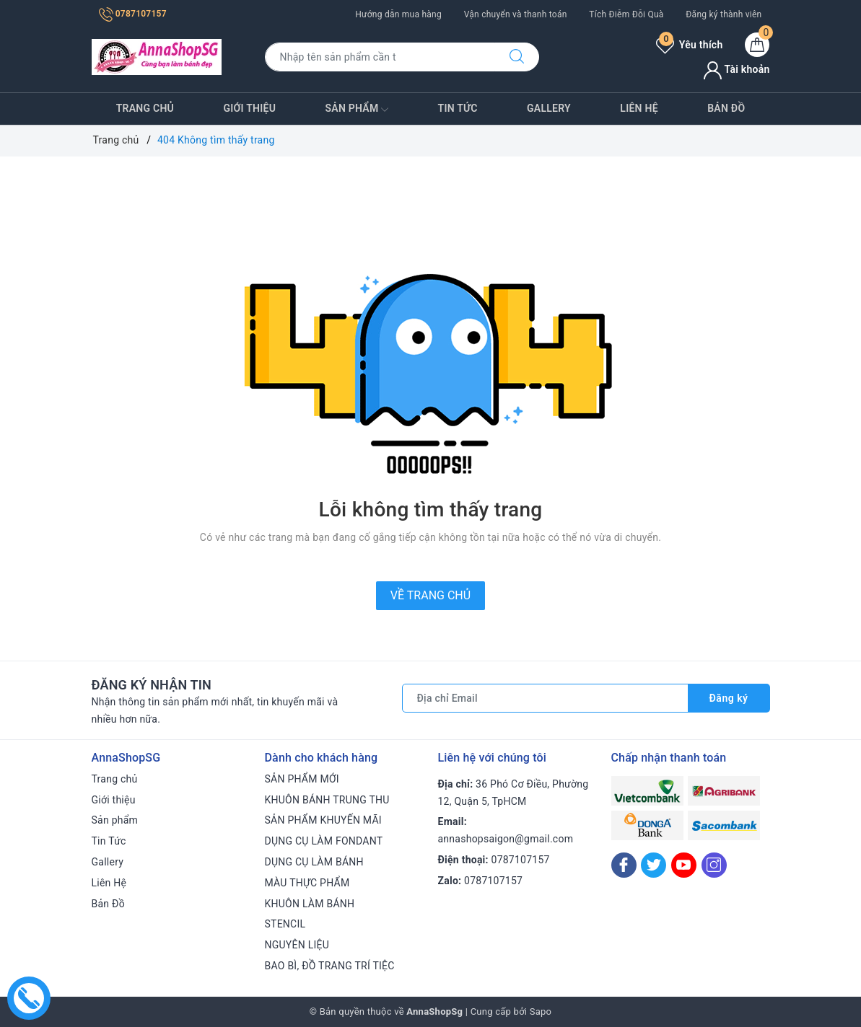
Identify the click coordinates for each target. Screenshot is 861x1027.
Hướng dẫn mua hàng (398, 14)
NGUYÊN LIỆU (297, 945)
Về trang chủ (430, 595)
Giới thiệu (249, 108)
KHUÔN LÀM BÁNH (310, 903)
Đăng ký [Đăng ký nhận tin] (728, 698)
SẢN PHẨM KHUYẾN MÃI (323, 820)
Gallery (549, 108)
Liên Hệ (638, 108)
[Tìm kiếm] (516, 57)
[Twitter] (653, 865)
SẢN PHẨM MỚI (302, 779)
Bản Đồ (726, 108)
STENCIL (285, 924)
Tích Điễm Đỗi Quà (626, 14)
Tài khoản (736, 69)
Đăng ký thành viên (723, 14)
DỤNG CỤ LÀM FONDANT (324, 841)
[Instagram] (714, 865)
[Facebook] (624, 865)
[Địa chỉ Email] (545, 698)
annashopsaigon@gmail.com (506, 839)
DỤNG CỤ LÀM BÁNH (314, 862)
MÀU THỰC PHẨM (307, 883)
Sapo (541, 1011)
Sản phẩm (357, 109)
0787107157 (133, 13)
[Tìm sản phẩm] (380, 57)
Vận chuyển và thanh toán (515, 14)
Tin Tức (458, 108)
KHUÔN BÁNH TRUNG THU (327, 800)
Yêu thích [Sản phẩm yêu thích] (689, 44)
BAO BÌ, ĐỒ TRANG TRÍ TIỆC (330, 965)
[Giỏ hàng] (757, 44)
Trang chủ (145, 108)
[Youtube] (683, 865)
